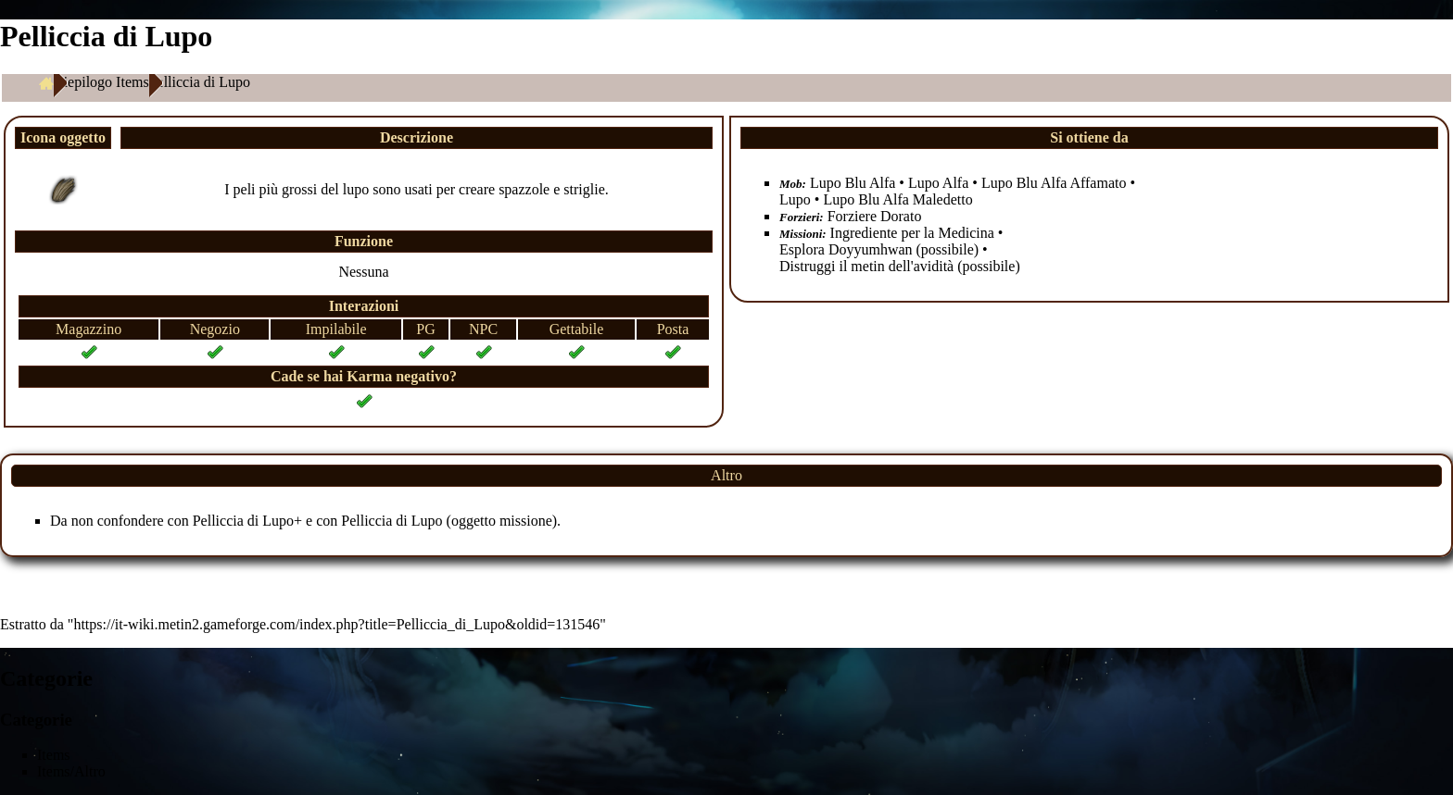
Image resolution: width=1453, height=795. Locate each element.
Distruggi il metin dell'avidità (866, 266)
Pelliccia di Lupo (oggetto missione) (449, 520)
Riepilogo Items (101, 82)
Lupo (795, 199)
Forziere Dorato (875, 216)
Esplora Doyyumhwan (846, 249)
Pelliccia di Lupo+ (247, 520)
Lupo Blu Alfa (852, 183)
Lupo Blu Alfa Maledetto (897, 199)
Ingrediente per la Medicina (912, 233)
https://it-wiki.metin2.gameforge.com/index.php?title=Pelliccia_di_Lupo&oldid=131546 (336, 624)
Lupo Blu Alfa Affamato (1054, 183)
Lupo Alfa (938, 183)
